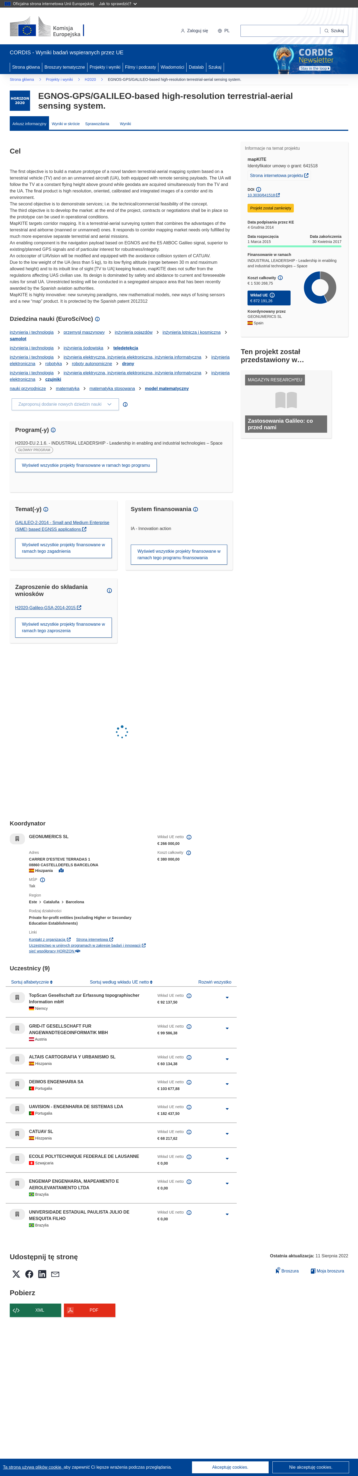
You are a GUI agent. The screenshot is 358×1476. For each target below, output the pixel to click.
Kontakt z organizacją (50, 939)
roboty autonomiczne (92, 363)
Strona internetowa (95, 939)
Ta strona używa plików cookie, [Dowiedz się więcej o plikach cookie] (33, 1467)
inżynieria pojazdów (134, 332)
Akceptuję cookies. (230, 1467)
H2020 (90, 79)
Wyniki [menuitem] (125, 124)
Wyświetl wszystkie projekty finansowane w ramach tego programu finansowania (179, 554)
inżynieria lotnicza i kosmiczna (191, 332)
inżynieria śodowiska (83, 348)
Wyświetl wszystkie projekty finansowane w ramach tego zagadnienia (63, 548)
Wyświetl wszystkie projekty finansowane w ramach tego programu (86, 465)
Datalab (196, 67)
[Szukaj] (334, 31)
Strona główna (26, 67)
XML (39, 1310)
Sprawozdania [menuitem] (97, 124)
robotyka (53, 363)
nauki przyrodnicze (28, 388)
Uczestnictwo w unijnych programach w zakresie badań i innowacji (87, 945)
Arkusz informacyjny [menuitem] (29, 124)
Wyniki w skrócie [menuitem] (66, 124)
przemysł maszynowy (84, 332)
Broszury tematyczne (64, 67)
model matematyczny (167, 388)
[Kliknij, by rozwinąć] (227, 997)
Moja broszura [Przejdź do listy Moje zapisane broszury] (327, 1271)
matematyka (67, 388)
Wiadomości (172, 67)
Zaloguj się (194, 30)
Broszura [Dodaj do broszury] (287, 1270)
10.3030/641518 (261, 195)
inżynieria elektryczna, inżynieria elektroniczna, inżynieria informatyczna (132, 357)
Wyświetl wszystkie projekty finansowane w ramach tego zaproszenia (63, 627)
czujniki (53, 379)
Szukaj (215, 67)
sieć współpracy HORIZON (54, 951)
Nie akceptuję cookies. (311, 1467)
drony (128, 363)
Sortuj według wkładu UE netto (120, 982)
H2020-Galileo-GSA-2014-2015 (48, 607)
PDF (94, 1310)
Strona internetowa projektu (280, 175)
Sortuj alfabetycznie (30, 982)
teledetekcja (125, 348)
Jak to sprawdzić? (117, 3)
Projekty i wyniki (105, 67)
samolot (18, 338)
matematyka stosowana (112, 388)
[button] (223, 31)
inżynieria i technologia (32, 332)
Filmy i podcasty (140, 67)
